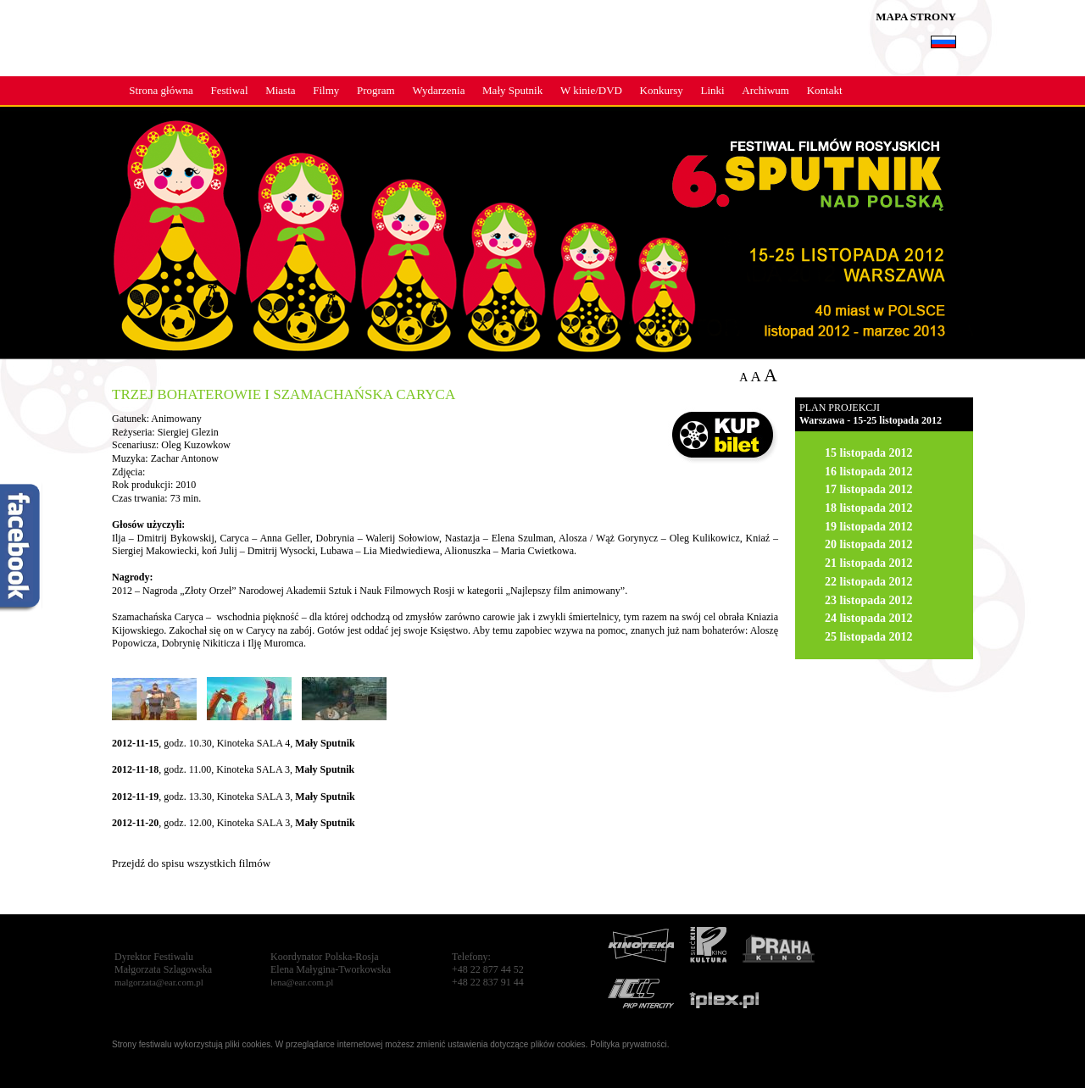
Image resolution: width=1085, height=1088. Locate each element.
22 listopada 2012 (868, 581)
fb (21, 549)
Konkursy (661, 90)
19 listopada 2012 (868, 526)
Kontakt (825, 90)
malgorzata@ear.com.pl (158, 982)
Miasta (280, 90)
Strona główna (160, 90)
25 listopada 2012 (868, 636)
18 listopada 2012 (868, 508)
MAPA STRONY (916, 16)
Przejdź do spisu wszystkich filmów (191, 863)
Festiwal (229, 90)
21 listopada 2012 (868, 563)
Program (376, 90)
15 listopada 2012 (868, 453)
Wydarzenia (438, 90)
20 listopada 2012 (868, 544)
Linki (713, 90)
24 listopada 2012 (868, 618)
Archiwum (765, 90)
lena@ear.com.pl (301, 982)
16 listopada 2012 (868, 471)
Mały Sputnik (512, 90)
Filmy (326, 90)
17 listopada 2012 (868, 489)
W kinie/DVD (591, 90)
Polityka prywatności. (629, 1044)
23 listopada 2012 (868, 600)
